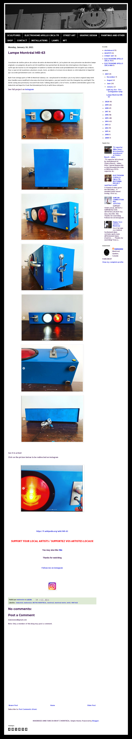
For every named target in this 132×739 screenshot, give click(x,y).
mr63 (69, 603)
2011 (107, 131)
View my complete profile (112, 262)
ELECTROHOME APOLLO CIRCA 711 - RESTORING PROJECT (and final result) (114, 180)
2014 (107, 121)
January (110, 87)
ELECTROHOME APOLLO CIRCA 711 (42, 35)
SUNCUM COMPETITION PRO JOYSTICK (118, 201)
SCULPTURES (13, 35)
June (109, 83)
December (111, 77)
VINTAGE (74, 603)
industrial (19, 603)
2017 (107, 111)
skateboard (109, 50)
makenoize (28, 603)
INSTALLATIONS (39, 40)
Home (52, 705)
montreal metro (60, 603)
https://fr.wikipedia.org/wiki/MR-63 (52, 531)
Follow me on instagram (52, 568)
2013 (107, 125)
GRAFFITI (108, 53)
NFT (65, 40)
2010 (107, 134)
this (60, 550)
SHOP (10, 40)
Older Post (91, 705)
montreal (50, 603)
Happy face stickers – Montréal (117, 224)
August (110, 80)
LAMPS (55, 40)
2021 (107, 74)
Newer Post (13, 705)
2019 (107, 105)
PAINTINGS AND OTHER (113, 35)
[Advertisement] (52, 686)
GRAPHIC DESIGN (88, 35)
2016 (107, 115)
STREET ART (69, 35)
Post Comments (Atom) (28, 709)
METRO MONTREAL (39, 603)
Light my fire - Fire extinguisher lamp (114, 91)
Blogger (95, 721)
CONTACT (22, 40)
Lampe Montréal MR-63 (114, 96)
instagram (29, 89)
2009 (107, 138)
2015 (107, 118)
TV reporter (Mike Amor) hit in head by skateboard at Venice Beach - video (114, 152)
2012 (107, 128)
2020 (107, 101)
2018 (107, 108)
